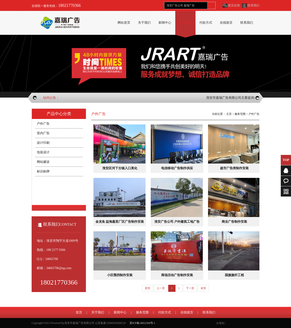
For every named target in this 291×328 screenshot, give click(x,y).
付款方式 (164, 312)
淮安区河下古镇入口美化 (119, 168)
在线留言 (187, 312)
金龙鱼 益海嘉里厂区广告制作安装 (119, 221)
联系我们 (253, 5)
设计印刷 (43, 142)
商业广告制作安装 (234, 221)
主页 (229, 114)
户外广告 (43, 123)
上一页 (161, 288)
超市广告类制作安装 (234, 168)
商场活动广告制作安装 (177, 275)
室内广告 (43, 133)
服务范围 (240, 114)
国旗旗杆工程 (234, 275)
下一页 (190, 288)
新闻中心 (120, 312)
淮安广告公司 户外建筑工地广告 (177, 221)
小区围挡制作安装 (120, 275)
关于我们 (97, 312)
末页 (203, 288)
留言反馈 (234, 5)
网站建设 (43, 162)
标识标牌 (43, 171)
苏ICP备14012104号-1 (142, 323)
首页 (147, 288)
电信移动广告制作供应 (177, 168)
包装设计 (43, 152)
